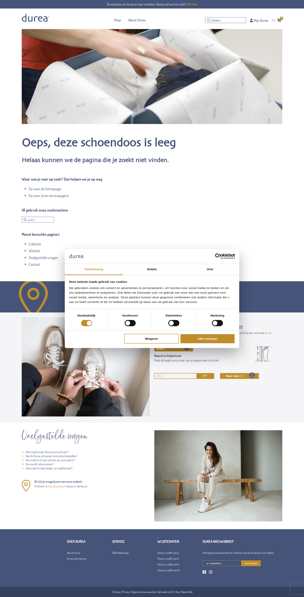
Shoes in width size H (168, 558)
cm (180, 376)
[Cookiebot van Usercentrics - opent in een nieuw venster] (218, 256)
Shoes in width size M (168, 570)
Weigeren (151, 338)
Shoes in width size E (168, 552)
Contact (34, 264)
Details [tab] (152, 269)
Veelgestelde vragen (43, 257)
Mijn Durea (259, 20)
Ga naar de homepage (45, 188)
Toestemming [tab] (93, 269)
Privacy (126, 592)
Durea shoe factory (76, 558)
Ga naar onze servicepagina (49, 195)
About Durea (73, 552)
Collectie (35, 243)
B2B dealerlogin (120, 552)
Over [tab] (210, 269)
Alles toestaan (208, 338)
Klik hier (192, 4)
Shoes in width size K (168, 564)
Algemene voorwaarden (143, 592)
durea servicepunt (55, 486)
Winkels (34, 250)
